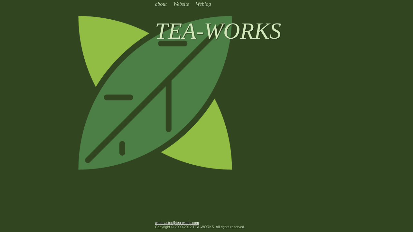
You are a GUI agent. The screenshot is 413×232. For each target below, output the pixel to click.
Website (181, 4)
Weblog (203, 4)
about (161, 4)
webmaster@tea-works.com (177, 223)
